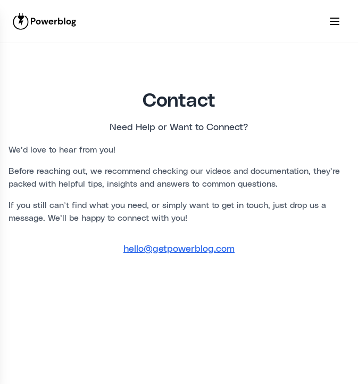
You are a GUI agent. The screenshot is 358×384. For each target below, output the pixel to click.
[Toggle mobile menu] (334, 21)
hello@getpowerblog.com (179, 249)
